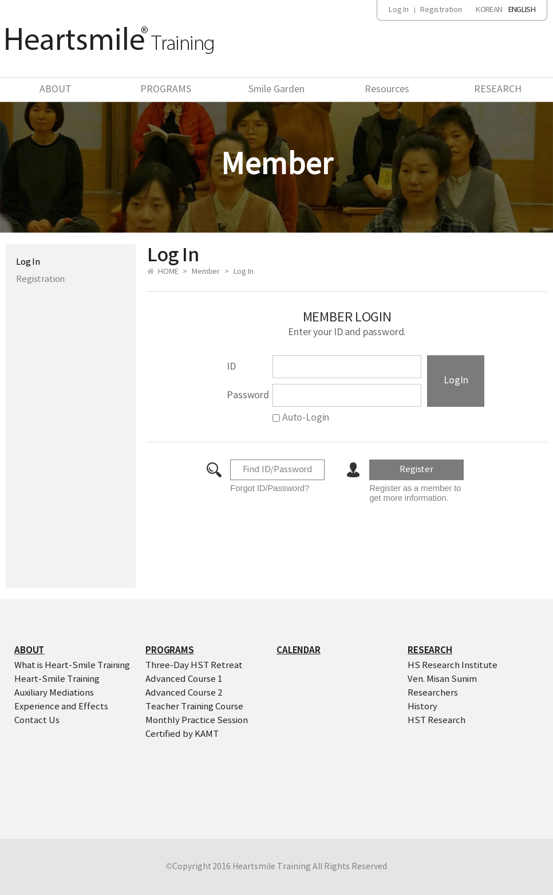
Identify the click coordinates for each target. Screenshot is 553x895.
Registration (440, 10)
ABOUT (56, 89)
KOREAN (489, 10)
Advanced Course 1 (183, 679)
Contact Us (37, 720)
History (422, 707)
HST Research (436, 720)
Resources (387, 89)
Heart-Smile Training (57, 679)
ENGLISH (521, 10)
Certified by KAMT (182, 734)
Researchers (433, 693)
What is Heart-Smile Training (72, 665)
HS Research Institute (452, 665)
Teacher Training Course (194, 707)
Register (416, 469)
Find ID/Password (278, 469)
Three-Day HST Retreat (194, 665)
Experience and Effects (61, 707)
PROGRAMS (165, 89)
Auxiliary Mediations (54, 693)
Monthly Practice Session (196, 720)
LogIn (456, 380)
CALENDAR (298, 650)
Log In (399, 10)
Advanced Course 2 (183, 693)
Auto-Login (300, 418)
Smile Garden (276, 89)
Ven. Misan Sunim (442, 679)
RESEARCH (498, 89)
